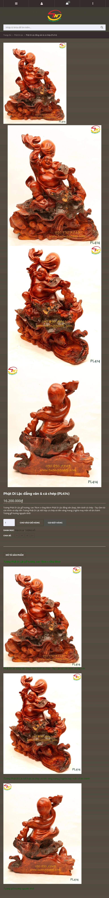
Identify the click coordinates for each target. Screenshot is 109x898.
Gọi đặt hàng (55, 522)
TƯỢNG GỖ (30, 530)
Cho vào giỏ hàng (30, 522)
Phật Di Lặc (18, 35)
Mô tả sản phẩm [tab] (15, 554)
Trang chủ (7, 35)
